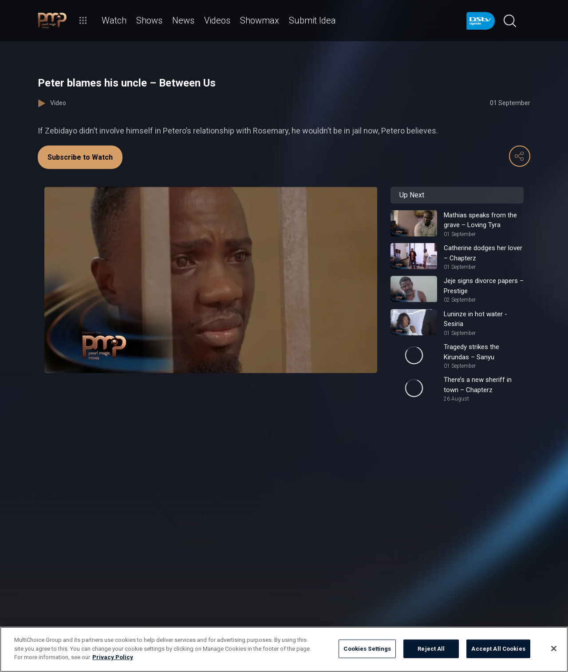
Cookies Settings (367, 648)
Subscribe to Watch (80, 157)
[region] (284, 649)
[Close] (554, 648)
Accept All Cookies (498, 648)
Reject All (431, 648)
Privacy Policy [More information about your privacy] (112, 657)
